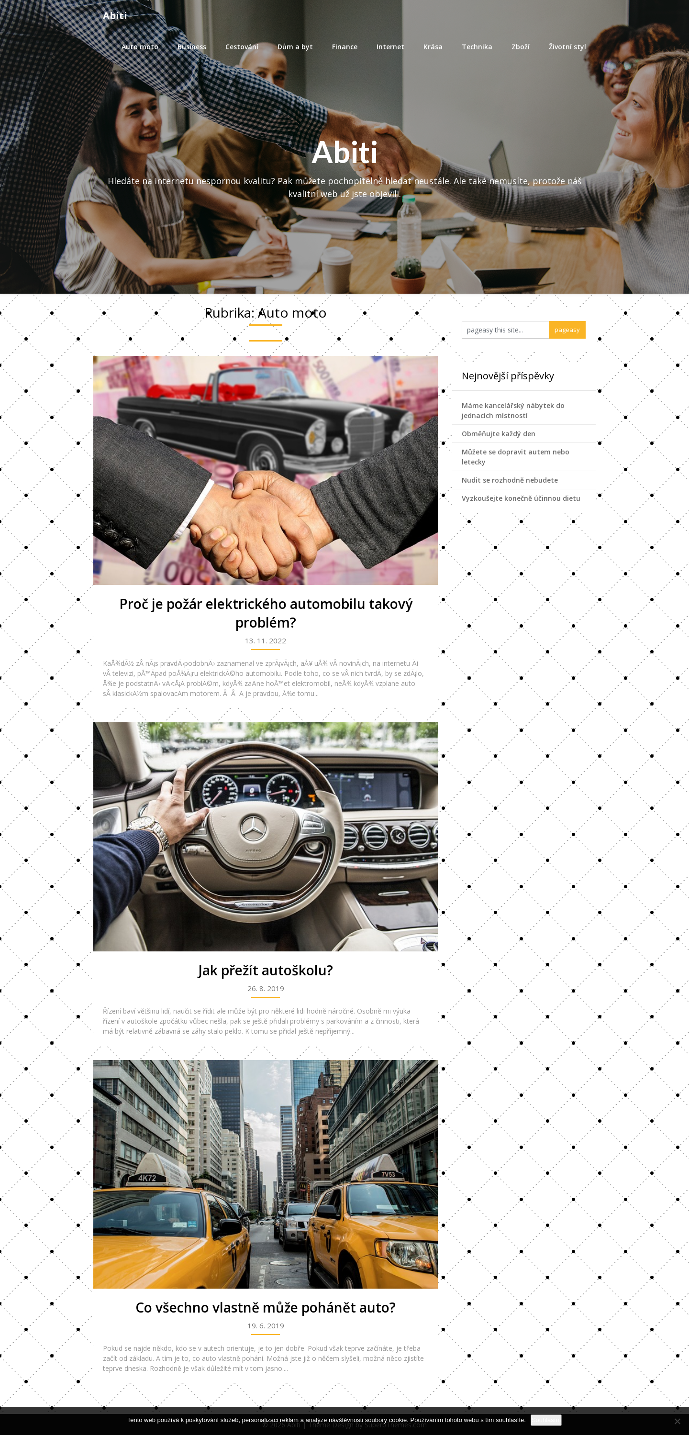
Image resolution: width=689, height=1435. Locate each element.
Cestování (241, 46)
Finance (344, 46)
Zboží (520, 46)
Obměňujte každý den (498, 433)
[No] (677, 1421)
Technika (477, 46)
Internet (390, 46)
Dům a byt (295, 46)
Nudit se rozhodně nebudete (510, 480)
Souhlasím (546, 1420)
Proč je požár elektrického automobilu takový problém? (265, 613)
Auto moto (140, 46)
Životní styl (567, 46)
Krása (433, 46)
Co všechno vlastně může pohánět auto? (265, 1307)
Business (192, 46)
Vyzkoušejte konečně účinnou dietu (521, 498)
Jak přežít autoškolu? (266, 970)
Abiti (115, 15)
